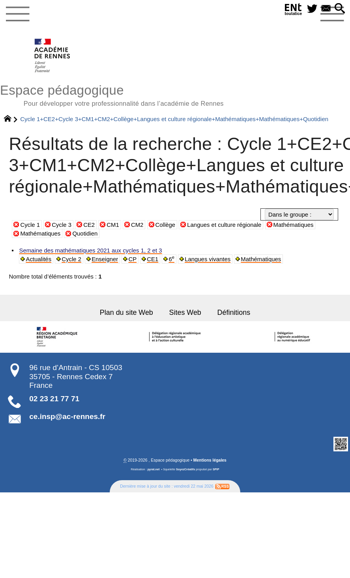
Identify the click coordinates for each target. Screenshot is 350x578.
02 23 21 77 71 (54, 398)
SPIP (216, 469)
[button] (340, 9)
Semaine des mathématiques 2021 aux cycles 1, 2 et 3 (89, 250)
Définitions (233, 312)
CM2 (137, 224)
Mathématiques (293, 224)
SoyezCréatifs (185, 469)
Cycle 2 (71, 259)
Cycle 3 (61, 224)
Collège (165, 224)
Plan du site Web (127, 312)
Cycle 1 (30, 224)
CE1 (151, 259)
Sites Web (185, 312)
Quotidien (84, 233)
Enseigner (104, 259)
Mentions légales (209, 460)
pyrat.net (154, 469)
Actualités (38, 259)
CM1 (113, 224)
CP (132, 259)
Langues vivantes (206, 259)
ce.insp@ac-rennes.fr (67, 416)
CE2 (89, 224)
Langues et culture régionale (224, 224)
